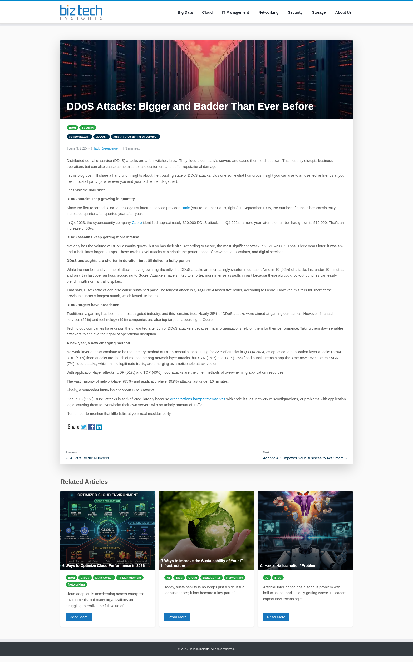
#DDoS (101, 136)
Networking (268, 12)
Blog (72, 127)
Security (295, 12)
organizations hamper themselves (197, 399)
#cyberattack (79, 136)
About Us (343, 12)
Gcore (137, 222)
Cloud (207, 12)
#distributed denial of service (135, 136)
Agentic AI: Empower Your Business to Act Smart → (305, 458)
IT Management (235, 12)
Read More (79, 617)
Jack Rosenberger (106, 148)
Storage (319, 12)
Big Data (185, 12)
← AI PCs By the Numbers (87, 458)
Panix (185, 208)
